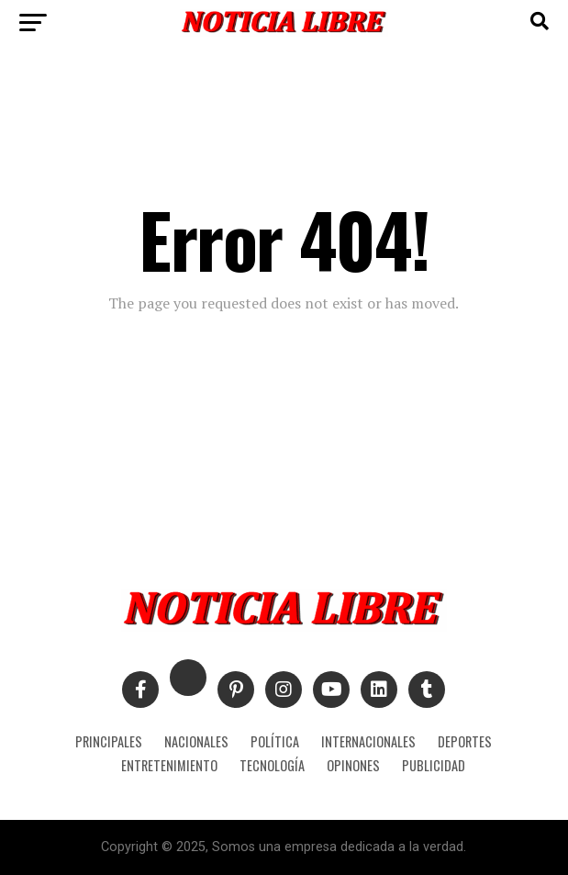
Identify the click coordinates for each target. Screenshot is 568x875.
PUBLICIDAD (433, 765)
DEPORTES (465, 741)
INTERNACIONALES (368, 741)
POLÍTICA (275, 741)
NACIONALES (196, 741)
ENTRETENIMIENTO (169, 765)
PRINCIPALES (108, 741)
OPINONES (353, 765)
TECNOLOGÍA (272, 765)
